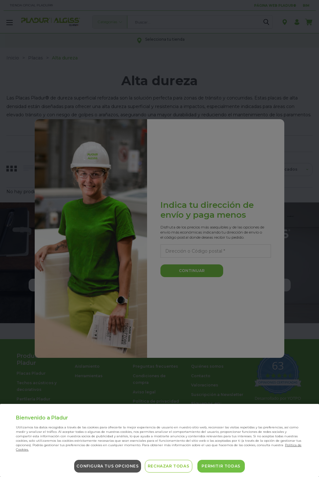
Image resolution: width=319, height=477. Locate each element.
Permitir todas (221, 466)
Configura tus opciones (107, 466)
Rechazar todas (168, 466)
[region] (159, 440)
